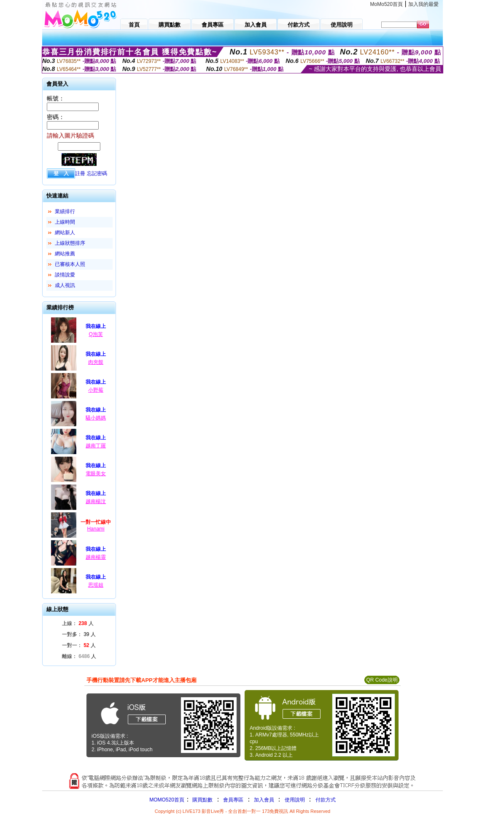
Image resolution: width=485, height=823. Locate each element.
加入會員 (264, 800)
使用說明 (295, 800)
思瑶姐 (95, 585)
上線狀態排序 (70, 243)
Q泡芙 (95, 334)
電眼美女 (96, 473)
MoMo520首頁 (386, 4)
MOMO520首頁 (166, 800)
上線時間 (65, 222)
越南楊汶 (96, 501)
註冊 (80, 173)
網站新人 (65, 233)
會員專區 (233, 800)
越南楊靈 (96, 557)
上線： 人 (78, 623)
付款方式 (325, 800)
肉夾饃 (95, 362)
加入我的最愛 (423, 4)
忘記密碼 (97, 173)
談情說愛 (65, 275)
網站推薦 (65, 254)
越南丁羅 (96, 446)
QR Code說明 (381, 680)
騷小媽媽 (96, 418)
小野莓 (95, 390)
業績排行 (65, 211)
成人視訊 (65, 285)
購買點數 (202, 800)
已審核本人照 (70, 264)
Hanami (95, 529)
